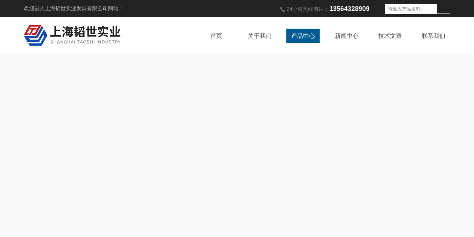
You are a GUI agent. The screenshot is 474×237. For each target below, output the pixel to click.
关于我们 (260, 36)
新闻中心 (346, 36)
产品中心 (303, 36)
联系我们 (433, 36)
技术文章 (390, 36)
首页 (216, 36)
